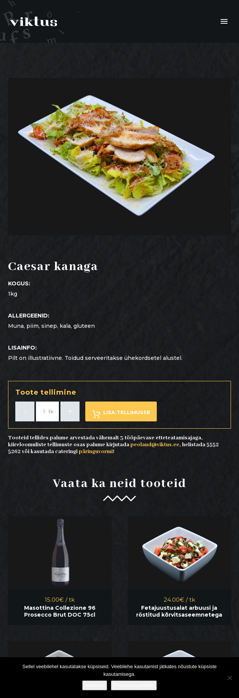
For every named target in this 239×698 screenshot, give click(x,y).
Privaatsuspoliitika (134, 685)
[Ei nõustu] (229, 678)
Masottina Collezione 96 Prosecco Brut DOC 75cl (60, 611)
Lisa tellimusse (121, 414)
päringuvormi (96, 451)
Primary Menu (224, 21)
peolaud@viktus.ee (154, 444)
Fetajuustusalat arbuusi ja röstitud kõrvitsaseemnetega (179, 611)
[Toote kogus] (47, 411)
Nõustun (94, 685)
